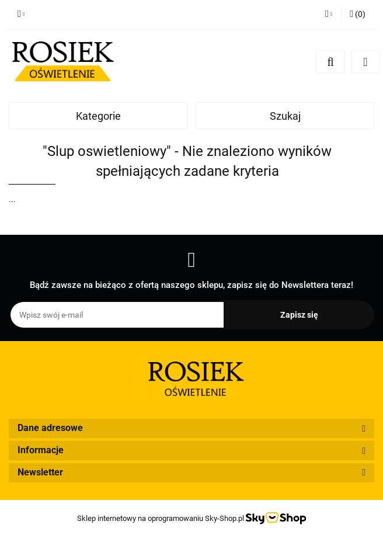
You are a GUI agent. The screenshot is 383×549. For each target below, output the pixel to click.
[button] (357, 14)
